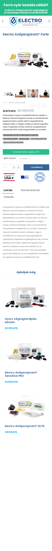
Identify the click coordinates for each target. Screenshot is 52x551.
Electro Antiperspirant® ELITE (25, 426)
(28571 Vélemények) (17, 102)
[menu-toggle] (2, 21)
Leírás (8, 190)
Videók (9, 197)
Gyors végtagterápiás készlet (21, 320)
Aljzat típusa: (10, 158)
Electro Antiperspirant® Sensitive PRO (21, 374)
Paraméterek (30, 190)
